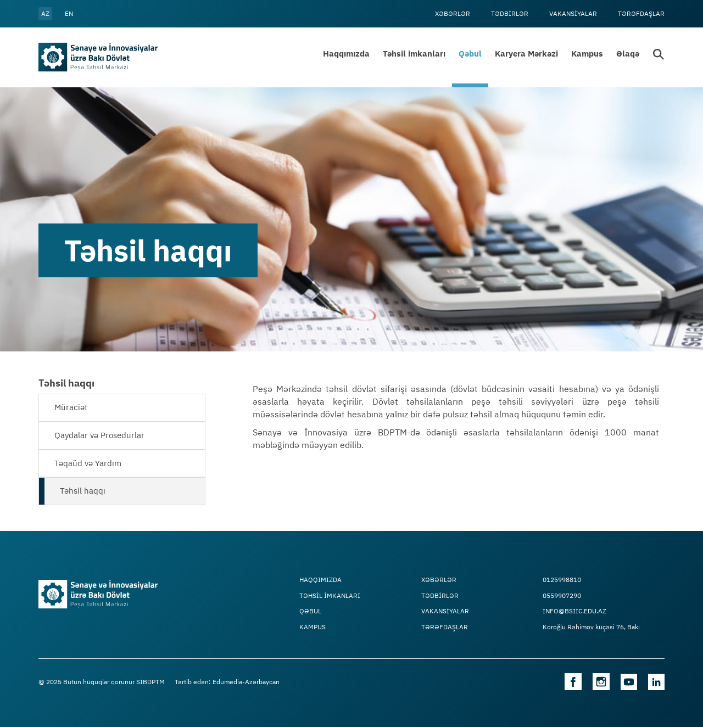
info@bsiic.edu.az (574, 611)
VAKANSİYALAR (573, 13)
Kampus (587, 53)
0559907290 (562, 596)
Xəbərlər (452, 13)
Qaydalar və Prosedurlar (99, 435)
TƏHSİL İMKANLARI (329, 596)
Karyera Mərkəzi (526, 53)
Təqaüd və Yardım (87, 463)
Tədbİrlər (509, 13)
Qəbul (470, 53)
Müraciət (70, 407)
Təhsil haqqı (82, 490)
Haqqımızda (346, 53)
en (69, 13)
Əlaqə (627, 53)
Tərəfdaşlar (641, 13)
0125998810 (562, 580)
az (45, 13)
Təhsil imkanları (414, 53)
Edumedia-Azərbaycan (246, 682)
